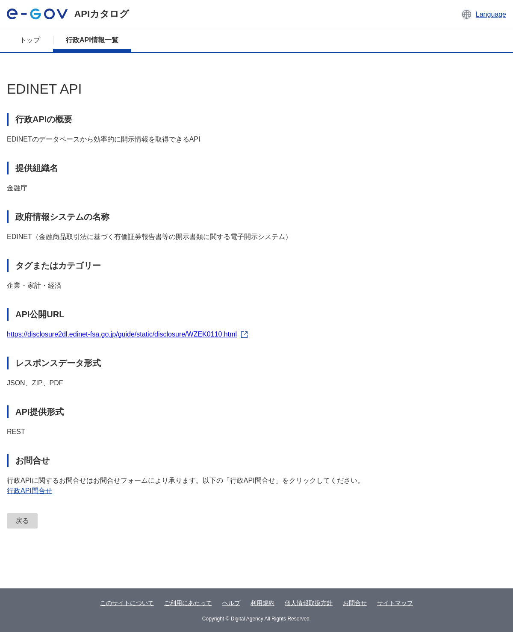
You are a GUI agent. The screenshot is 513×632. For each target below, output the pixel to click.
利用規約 (262, 603)
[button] (483, 14)
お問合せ (355, 603)
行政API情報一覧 (92, 40)
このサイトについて (127, 603)
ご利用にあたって (188, 603)
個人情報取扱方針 (309, 603)
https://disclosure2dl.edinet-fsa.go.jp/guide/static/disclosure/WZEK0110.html (127, 334)
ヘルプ (231, 603)
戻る (22, 520)
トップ (30, 40)
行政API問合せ (29, 490)
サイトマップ (395, 603)
